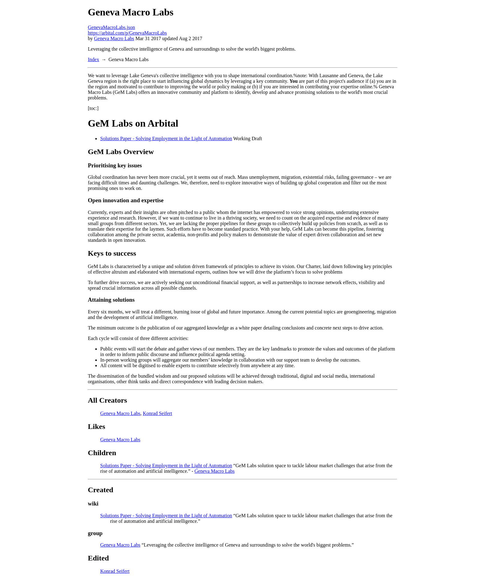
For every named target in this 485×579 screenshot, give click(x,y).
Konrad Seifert (157, 413)
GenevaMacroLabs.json (111, 27)
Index (93, 59)
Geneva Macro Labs (114, 38)
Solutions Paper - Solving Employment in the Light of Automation (166, 138)
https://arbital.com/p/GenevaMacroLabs (127, 33)
